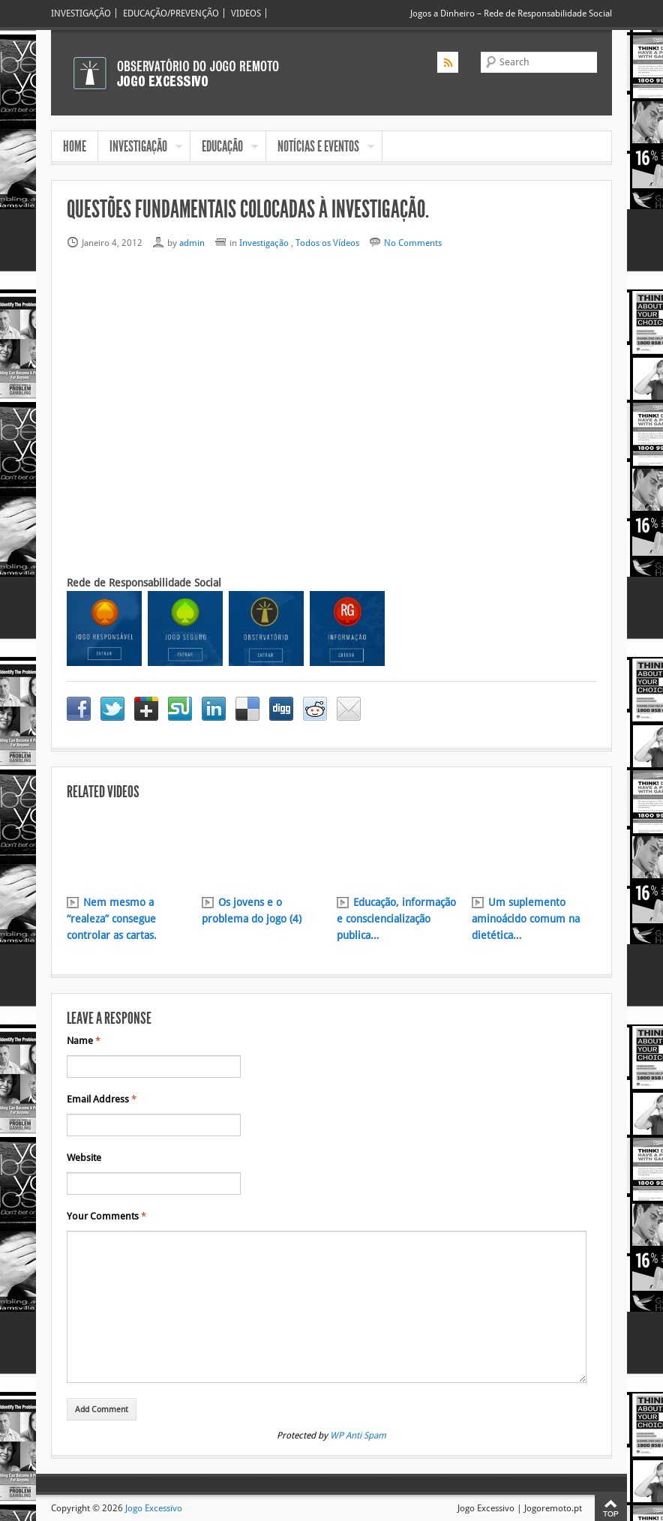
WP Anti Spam (358, 1435)
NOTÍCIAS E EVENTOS (320, 147)
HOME (74, 146)
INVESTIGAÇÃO (81, 13)
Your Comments (106, 1216)
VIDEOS (246, 13)
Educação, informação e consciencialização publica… (396, 919)
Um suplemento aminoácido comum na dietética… (526, 919)
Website (84, 1158)
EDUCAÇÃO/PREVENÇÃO (171, 13)
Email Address (101, 1099)
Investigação (264, 243)
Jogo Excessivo (153, 1508)
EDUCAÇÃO (224, 147)
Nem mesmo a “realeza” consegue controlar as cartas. (112, 919)
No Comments (413, 243)
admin (192, 243)
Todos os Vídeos (327, 243)
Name (83, 1041)
